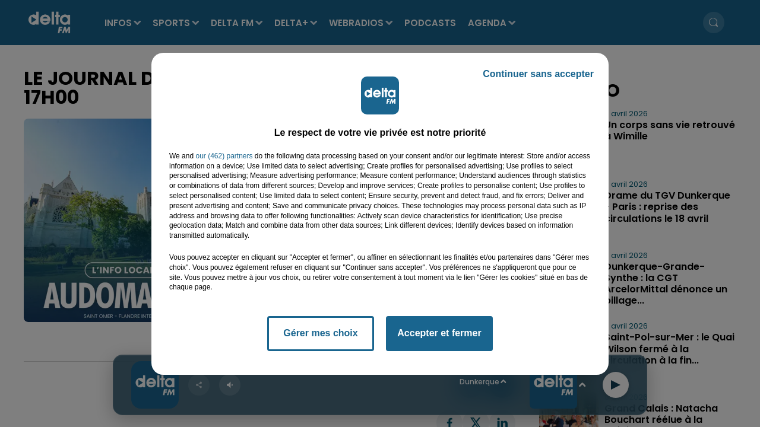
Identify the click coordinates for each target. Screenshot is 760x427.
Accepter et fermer (439, 333)
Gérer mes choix (320, 333)
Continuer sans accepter (538, 74)
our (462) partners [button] (223, 156)
